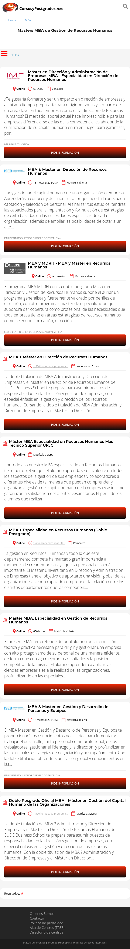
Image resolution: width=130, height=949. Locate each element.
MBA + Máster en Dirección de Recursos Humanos (58, 357)
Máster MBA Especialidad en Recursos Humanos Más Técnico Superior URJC (61, 443)
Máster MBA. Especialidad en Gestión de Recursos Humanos (58, 620)
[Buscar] (126, 13)
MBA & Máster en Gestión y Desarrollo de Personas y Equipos (68, 708)
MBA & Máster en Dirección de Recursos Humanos (67, 171)
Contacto (37, 918)
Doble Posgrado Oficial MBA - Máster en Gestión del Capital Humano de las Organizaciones (67, 802)
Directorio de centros (46, 932)
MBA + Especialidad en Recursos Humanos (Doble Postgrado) (58, 532)
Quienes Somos (42, 913)
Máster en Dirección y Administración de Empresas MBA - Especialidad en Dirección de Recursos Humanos (73, 76)
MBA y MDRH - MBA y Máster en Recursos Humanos (69, 265)
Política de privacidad (46, 923)
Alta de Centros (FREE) (47, 927)
